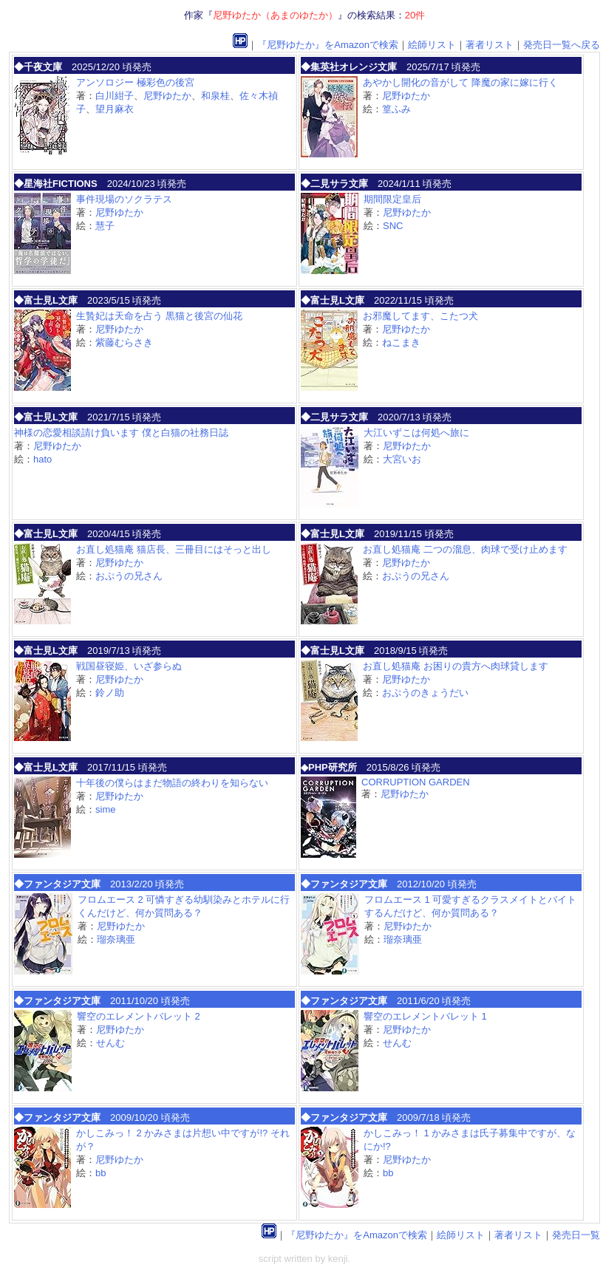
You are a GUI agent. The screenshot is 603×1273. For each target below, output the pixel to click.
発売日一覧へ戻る (561, 44)
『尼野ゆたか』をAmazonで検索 (327, 44)
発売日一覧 (576, 1234)
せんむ (110, 1042)
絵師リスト (432, 44)
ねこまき (401, 342)
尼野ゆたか (167, 95)
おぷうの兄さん (129, 575)
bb (100, 1172)
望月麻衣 (114, 109)
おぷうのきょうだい (425, 692)
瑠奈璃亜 (116, 939)
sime (105, 809)
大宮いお (402, 459)
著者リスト (490, 44)
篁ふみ (396, 109)
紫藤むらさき (124, 342)
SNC (393, 225)
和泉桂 (215, 95)
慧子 (105, 225)
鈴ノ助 (109, 692)
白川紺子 (114, 95)
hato (42, 459)
